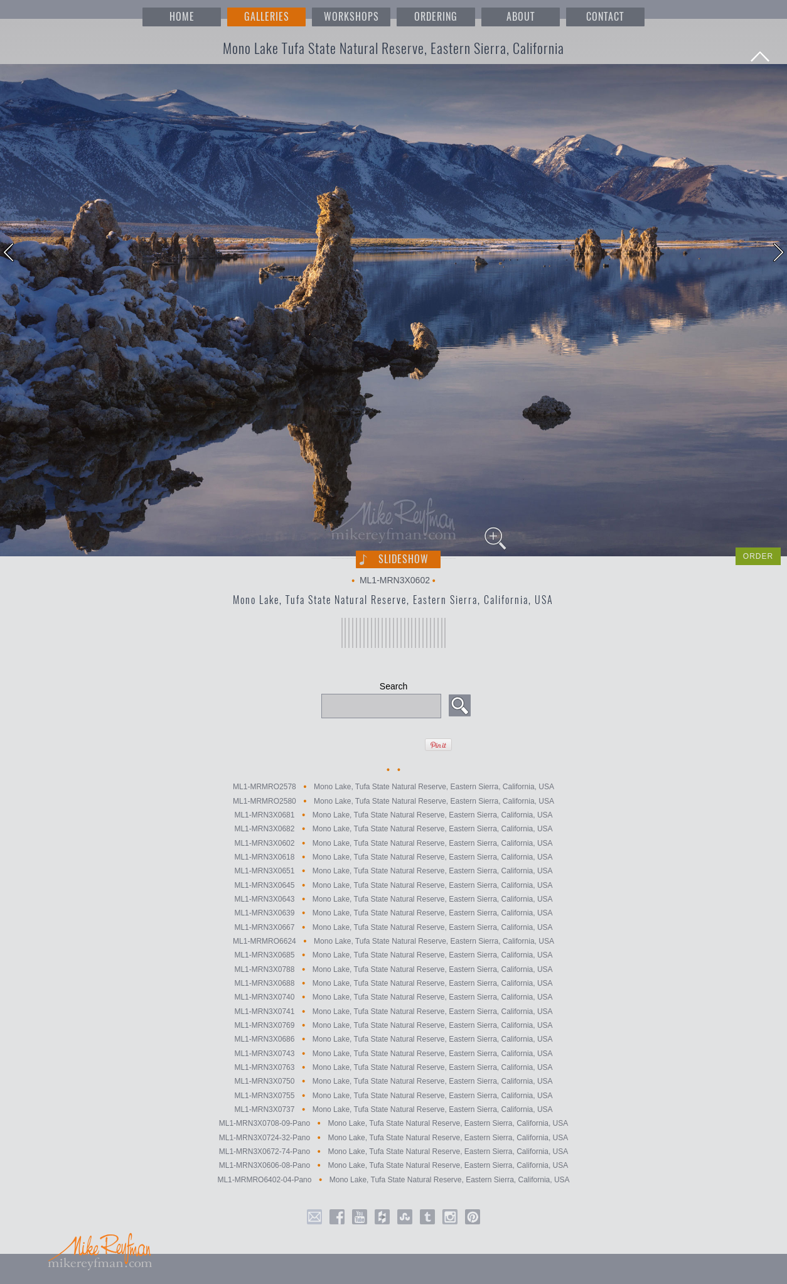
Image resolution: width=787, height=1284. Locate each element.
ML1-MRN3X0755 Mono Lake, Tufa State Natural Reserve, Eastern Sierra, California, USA (393, 1096)
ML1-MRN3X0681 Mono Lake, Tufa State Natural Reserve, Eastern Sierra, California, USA (393, 815)
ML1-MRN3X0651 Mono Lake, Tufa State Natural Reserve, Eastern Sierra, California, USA (393, 871)
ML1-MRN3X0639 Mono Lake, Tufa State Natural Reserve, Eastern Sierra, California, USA (393, 914)
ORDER (758, 556)
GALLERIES (266, 16)
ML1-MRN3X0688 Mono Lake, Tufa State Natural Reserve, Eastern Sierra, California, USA (393, 983)
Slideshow (403, 559)
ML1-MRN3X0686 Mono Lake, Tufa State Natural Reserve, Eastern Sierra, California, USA (393, 1040)
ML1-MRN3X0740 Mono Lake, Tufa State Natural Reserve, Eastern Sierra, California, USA (393, 998)
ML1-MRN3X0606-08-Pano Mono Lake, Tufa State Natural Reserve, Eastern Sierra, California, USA (394, 1166)
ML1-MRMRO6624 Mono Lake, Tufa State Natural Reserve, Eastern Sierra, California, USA (393, 941)
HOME (182, 16)
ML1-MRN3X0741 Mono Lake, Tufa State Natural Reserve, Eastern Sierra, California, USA (393, 1011)
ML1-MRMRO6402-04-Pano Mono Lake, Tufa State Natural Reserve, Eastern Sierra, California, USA (393, 1180)
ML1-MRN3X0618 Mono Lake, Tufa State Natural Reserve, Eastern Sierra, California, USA (393, 857)
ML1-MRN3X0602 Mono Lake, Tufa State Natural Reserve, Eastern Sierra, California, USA (393, 843)
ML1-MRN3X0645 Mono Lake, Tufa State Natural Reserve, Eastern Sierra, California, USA (393, 885)
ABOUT (520, 16)
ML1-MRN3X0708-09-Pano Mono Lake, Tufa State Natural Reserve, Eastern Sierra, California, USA (394, 1124)
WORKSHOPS (351, 16)
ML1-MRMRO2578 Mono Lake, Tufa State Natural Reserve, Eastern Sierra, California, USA (393, 787)
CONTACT (605, 16)
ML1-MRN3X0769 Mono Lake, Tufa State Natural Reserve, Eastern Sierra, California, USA (393, 1025)
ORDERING (436, 16)
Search (393, 686)
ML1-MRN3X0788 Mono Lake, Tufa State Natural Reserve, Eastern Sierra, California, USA (393, 969)
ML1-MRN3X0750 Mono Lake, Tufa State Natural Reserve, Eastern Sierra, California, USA (393, 1082)
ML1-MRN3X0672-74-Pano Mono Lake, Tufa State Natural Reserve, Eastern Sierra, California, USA (394, 1151)
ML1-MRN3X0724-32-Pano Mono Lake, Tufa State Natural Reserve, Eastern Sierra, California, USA (394, 1138)
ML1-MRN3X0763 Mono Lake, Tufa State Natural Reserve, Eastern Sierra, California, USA (393, 1067)
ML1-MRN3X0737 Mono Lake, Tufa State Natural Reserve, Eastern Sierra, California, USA (393, 1109)
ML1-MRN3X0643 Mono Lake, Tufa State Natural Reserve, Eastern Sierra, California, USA (393, 899)
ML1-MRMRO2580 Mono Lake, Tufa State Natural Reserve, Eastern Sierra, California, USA (393, 801)
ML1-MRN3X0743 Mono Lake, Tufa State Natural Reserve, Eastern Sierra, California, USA (393, 1054)
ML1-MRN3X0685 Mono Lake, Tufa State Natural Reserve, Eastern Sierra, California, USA (393, 956)
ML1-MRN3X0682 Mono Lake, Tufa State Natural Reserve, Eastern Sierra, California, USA (393, 829)
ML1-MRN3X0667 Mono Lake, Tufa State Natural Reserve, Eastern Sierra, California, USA (393, 927)
